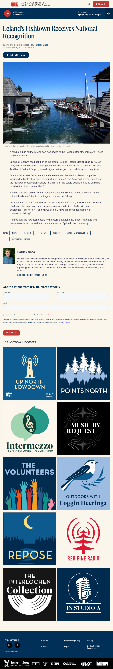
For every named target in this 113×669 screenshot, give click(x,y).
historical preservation (77, 233)
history (56, 233)
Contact (44, 641)
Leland (27, 233)
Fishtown (42, 233)
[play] (7, 13)
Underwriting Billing (72, 641)
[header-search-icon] (88, 4)
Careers (44, 647)
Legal (66, 647)
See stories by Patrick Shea (32, 274)
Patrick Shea (41, 45)
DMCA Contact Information (93, 647)
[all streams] (109, 13)
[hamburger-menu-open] (6, 4)
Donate (102, 4)
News (14, 233)
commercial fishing (21, 239)
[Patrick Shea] (9, 256)
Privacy (90, 641)
